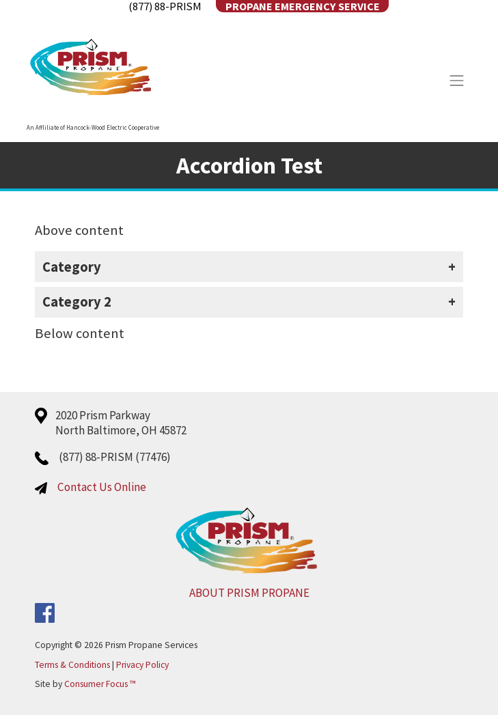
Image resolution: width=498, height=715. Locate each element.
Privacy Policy (142, 665)
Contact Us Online (101, 486)
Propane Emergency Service (302, 6)
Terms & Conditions (72, 665)
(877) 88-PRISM (165, 6)
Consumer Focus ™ (100, 684)
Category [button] (71, 267)
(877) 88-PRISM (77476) (115, 456)
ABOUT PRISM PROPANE (249, 592)
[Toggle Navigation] (457, 80)
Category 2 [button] (76, 302)
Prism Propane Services (151, 645)
